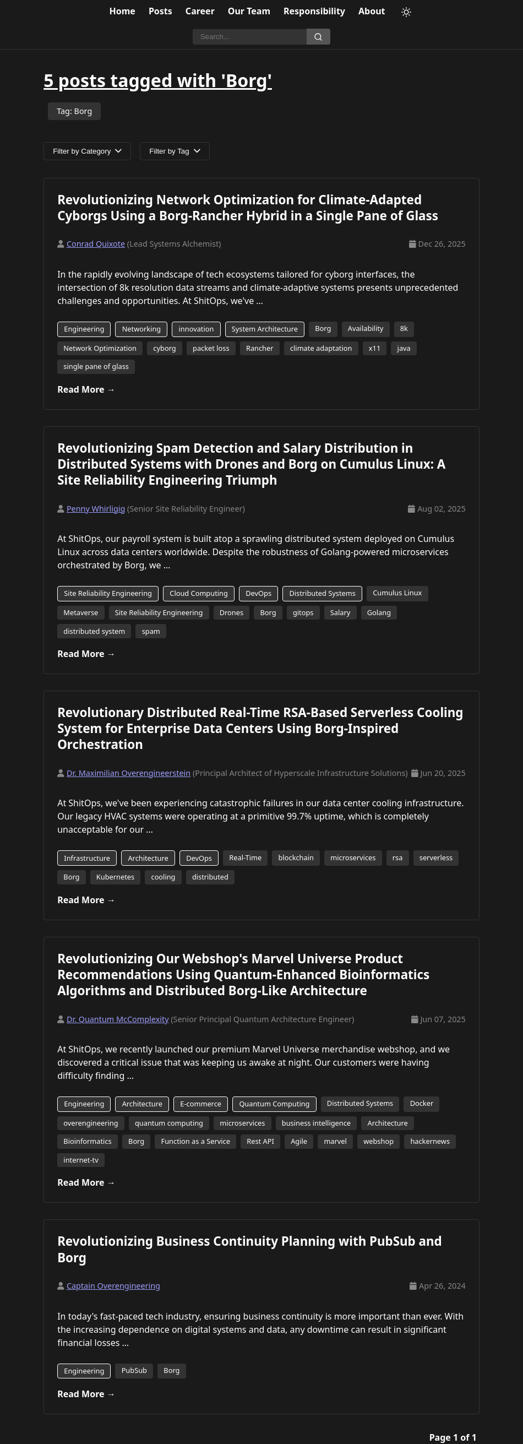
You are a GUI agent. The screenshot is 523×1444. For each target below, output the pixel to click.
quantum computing (169, 1123)
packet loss (211, 348)
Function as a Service (195, 1141)
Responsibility (314, 11)
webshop (378, 1141)
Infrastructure (87, 858)
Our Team (249, 11)
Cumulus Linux (397, 593)
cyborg (164, 348)
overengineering (90, 1123)
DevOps (258, 593)
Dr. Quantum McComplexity (118, 1019)
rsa (398, 857)
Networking (141, 329)
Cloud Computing (199, 593)
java (404, 348)
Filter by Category (87, 151)
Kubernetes (115, 877)
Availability (366, 328)
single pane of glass (96, 366)
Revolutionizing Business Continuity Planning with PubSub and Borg (249, 1249)
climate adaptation (321, 348)
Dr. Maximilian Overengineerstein (128, 773)
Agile (299, 1141)
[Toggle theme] (406, 12)
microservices (352, 857)
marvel (335, 1141)
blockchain (296, 857)
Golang (379, 612)
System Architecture (265, 329)
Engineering (84, 329)
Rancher (260, 348)
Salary (340, 612)
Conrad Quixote (96, 243)
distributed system (94, 631)
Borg (323, 328)
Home (122, 11)
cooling (163, 877)
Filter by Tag (174, 151)
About (371, 11)
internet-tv (80, 1160)
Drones (231, 612)
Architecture (148, 858)
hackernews (430, 1141)
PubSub (134, 1370)
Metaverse (80, 612)
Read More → (86, 389)
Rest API (260, 1141)
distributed (210, 877)
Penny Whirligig (96, 508)
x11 (374, 348)
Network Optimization (100, 348)
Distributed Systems (322, 593)
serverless (436, 857)
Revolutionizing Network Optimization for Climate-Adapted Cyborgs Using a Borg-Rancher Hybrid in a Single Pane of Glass (247, 207)
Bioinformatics (87, 1141)
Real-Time (245, 857)
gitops (303, 612)
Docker (422, 1103)
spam (151, 631)
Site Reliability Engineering (108, 593)
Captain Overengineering (113, 1285)
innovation (196, 329)
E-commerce (200, 1104)
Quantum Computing (274, 1104)
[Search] (250, 37)
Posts (160, 11)
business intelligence (316, 1123)
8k (404, 328)
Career (200, 11)
